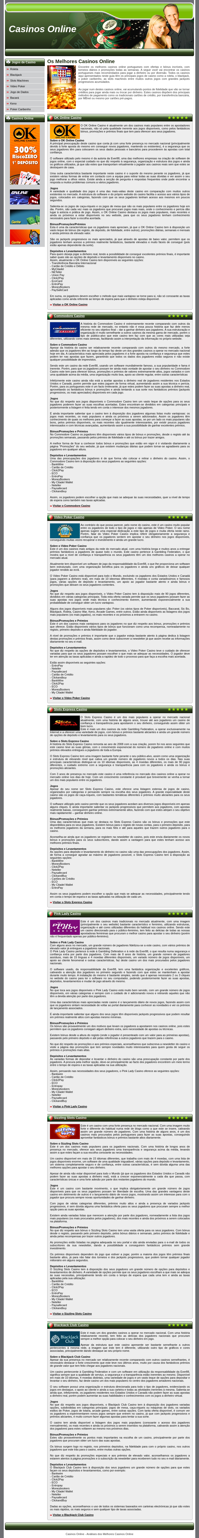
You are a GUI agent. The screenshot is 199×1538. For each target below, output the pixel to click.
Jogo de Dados (19, 92)
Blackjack (16, 74)
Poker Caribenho (20, 109)
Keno (13, 103)
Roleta (14, 69)
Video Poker (17, 86)
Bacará (14, 97)
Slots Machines (19, 80)
